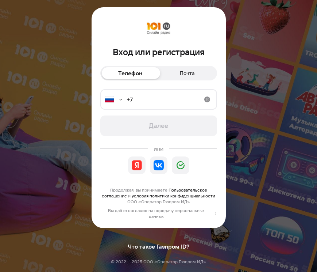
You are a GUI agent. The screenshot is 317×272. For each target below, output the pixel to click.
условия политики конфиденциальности (173, 196)
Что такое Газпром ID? (158, 246)
